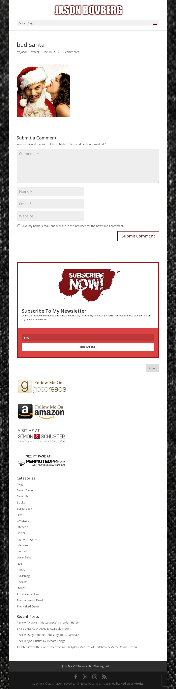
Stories (21, 588)
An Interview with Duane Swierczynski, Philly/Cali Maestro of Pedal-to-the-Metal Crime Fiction (77, 647)
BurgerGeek (24, 508)
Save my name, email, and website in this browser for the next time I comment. (72, 226)
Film (19, 515)
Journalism (23, 551)
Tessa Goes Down (29, 594)
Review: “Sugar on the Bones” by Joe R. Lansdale (48, 635)
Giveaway (23, 521)
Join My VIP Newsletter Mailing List (85, 666)
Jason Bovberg (29, 52)
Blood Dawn (25, 490)
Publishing (23, 576)
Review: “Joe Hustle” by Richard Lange (41, 641)
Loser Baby (24, 557)
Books (21, 502)
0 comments (71, 52)
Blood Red (23, 496)
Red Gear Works (132, 683)
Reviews (22, 582)
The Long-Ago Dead (30, 600)
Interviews (23, 545)
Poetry (21, 570)
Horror (21, 533)
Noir (19, 563)
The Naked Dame (28, 606)
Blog (20, 484)
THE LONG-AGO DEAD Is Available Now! (43, 628)
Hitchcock (23, 527)
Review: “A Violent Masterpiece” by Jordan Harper (48, 622)
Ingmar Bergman (28, 539)
